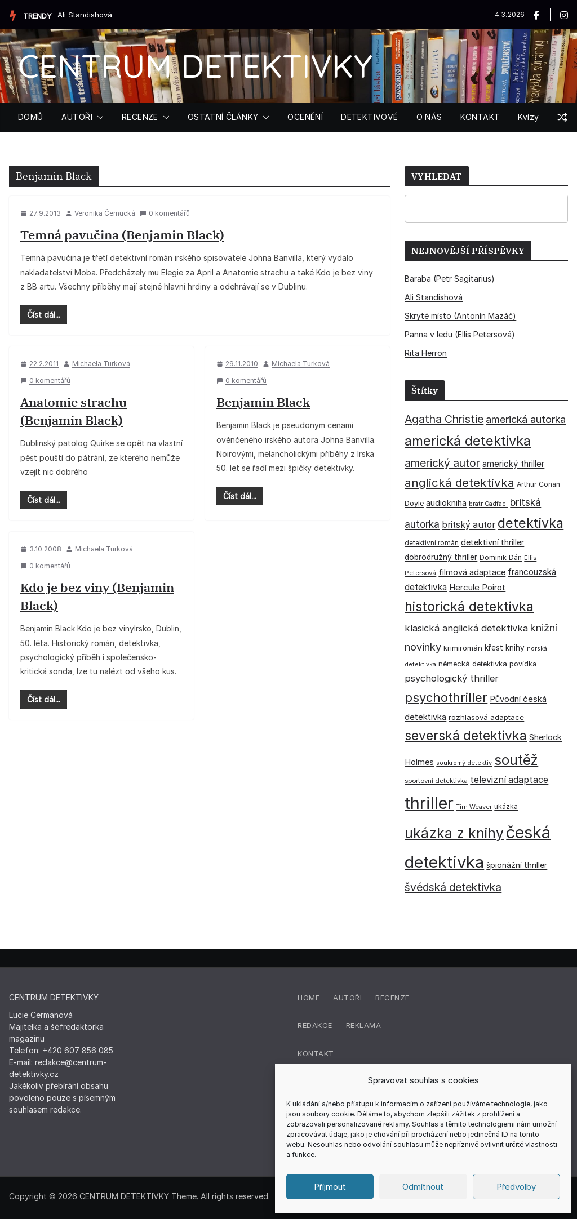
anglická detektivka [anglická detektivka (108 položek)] (459, 482)
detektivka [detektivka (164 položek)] (530, 523)
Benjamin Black (263, 402)
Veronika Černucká (104, 213)
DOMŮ (30, 117)
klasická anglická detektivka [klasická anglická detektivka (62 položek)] (466, 628)
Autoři (347, 997)
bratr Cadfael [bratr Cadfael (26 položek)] (488, 504)
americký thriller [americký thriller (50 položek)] (513, 464)
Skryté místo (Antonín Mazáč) (460, 316)
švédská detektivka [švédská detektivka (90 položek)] (453, 887)
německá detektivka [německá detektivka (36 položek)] (472, 663)
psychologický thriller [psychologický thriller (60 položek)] (452, 678)
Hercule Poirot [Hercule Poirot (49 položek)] (477, 587)
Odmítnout (422, 1186)
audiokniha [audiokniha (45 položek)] (446, 503)
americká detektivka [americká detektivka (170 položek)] (468, 441)
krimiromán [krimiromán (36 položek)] (462, 647)
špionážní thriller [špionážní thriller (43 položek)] (516, 865)
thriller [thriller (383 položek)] (429, 803)
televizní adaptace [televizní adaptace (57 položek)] (509, 780)
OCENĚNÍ (305, 117)
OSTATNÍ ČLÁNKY (223, 117)
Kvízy (528, 117)
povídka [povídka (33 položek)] (522, 664)
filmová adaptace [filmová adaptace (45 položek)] (471, 572)
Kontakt (316, 1053)
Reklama (363, 1025)
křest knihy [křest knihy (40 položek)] (505, 647)
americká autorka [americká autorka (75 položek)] (526, 419)
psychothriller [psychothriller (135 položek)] (446, 697)
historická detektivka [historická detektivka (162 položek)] (469, 607)
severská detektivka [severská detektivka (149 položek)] (466, 735)
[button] (98, 117)
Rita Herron (426, 353)
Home (308, 997)
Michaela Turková (101, 363)
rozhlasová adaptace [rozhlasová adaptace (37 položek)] (486, 717)
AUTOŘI (76, 117)
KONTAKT (480, 117)
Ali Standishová (84, 14)
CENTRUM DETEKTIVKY (195, 66)
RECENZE (140, 117)
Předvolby (516, 1186)
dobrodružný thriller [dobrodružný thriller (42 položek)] (441, 557)
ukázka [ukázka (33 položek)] (506, 806)
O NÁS (429, 117)
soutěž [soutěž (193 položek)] (516, 759)
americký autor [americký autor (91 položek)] (442, 463)
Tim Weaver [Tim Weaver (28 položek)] (474, 807)
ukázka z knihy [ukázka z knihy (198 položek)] (454, 833)
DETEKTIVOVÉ (369, 117)
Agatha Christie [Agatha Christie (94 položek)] (444, 419)
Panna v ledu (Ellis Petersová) (460, 334)
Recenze (392, 997)
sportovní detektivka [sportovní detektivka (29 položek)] (436, 781)
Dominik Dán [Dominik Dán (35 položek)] (501, 557)
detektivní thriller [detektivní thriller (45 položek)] (492, 542)
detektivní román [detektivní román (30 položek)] (432, 543)
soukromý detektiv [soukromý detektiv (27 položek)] (464, 763)
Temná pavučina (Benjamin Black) (122, 234)
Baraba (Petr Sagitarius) (450, 278)
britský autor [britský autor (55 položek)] (468, 524)
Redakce (315, 1025)
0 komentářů (165, 213)
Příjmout (330, 1186)
